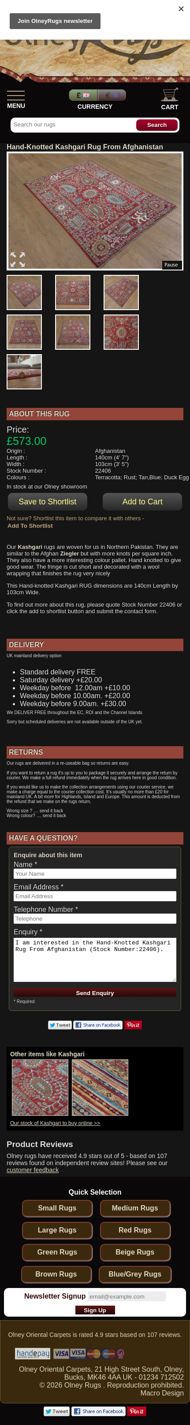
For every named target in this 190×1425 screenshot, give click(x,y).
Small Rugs (57, 1208)
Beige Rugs (134, 1252)
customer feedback (33, 1169)
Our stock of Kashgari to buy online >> (55, 1123)
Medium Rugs (135, 1208)
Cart (170, 99)
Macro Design (162, 1393)
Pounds (82, 95)
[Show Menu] (16, 93)
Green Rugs (57, 1252)
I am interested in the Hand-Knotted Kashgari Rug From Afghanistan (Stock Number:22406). (95, 960)
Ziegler (69, 553)
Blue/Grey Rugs (134, 1274)
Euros (112, 95)
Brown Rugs (56, 1274)
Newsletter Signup (55, 1296)
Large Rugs (57, 1230)
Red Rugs (135, 1230)
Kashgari (30, 547)
